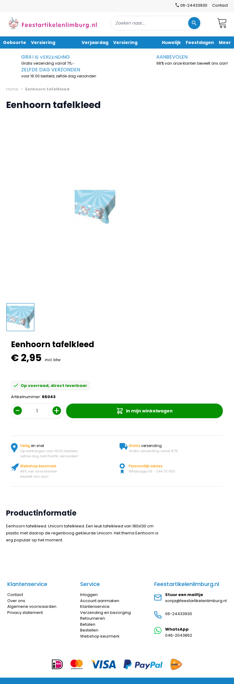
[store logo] (52, 23)
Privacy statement (25, 612)
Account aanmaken (99, 601)
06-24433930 (178, 614)
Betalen (87, 624)
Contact (220, 5)
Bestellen (89, 630)
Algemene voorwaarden (31, 606)
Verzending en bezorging (105, 612)
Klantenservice (95, 606)
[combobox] (156, 23)
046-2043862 (178, 635)
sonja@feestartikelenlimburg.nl (196, 601)
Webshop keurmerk (100, 636)
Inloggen (89, 595)
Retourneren (92, 618)
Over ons (16, 601)
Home (12, 89)
